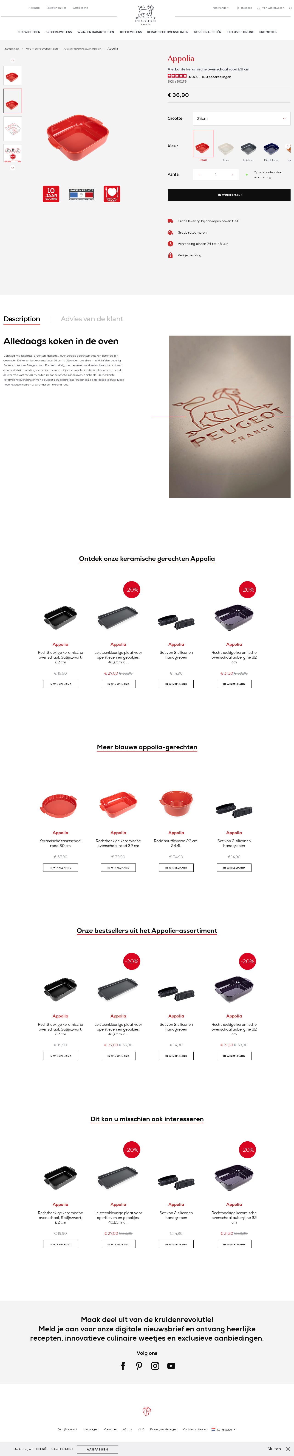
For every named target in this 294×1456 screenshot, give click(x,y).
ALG (141, 1429)
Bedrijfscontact (67, 1429)
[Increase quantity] (232, 175)
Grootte (175, 118)
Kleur (173, 146)
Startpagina (11, 48)
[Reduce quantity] (199, 175)
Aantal (174, 174)
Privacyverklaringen (163, 1429)
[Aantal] (216, 174)
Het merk (34, 7)
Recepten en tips (56, 7)
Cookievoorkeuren (195, 1429)
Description (21, 319)
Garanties (110, 1429)
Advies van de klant (92, 319)
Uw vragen (90, 1429)
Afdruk (127, 1429)
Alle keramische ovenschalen (83, 48)
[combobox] (291, 8)
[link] (244, 8)
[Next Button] (288, 146)
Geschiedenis (80, 7)
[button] (221, 8)
